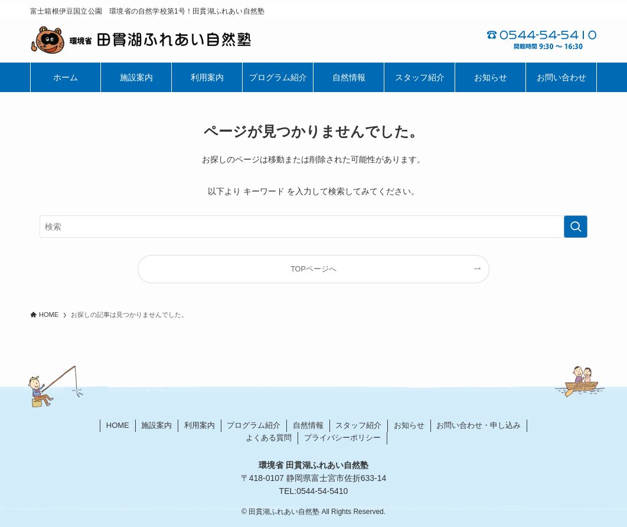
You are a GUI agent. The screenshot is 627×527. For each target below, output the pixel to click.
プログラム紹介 (253, 425)
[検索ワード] (313, 226)
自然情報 (308, 425)
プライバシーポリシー (342, 437)
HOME (117, 425)
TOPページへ (313, 269)
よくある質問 (269, 437)
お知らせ (409, 425)
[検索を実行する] (575, 226)
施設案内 (156, 425)
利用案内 (199, 425)
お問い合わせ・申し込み (478, 425)
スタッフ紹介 (358, 425)
